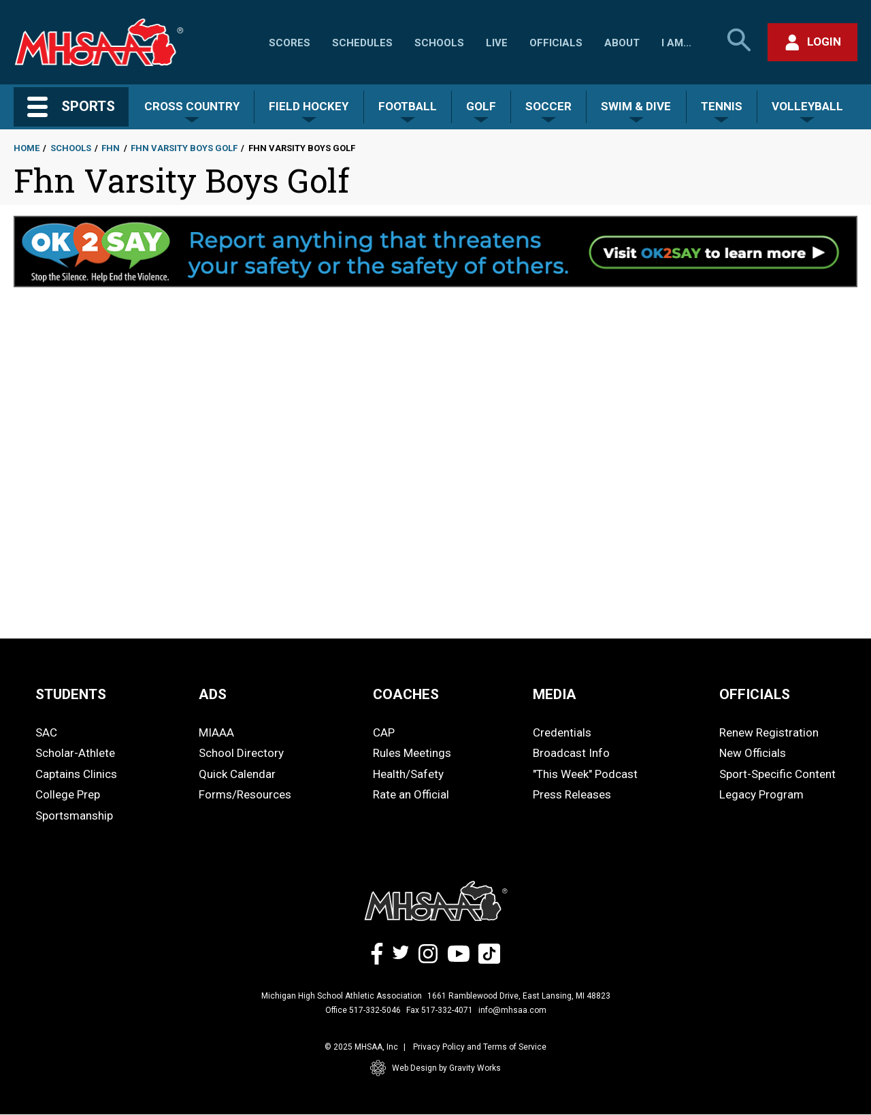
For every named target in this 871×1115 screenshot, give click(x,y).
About (622, 43)
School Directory (241, 753)
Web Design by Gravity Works (435, 1068)
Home (26, 148)
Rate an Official (411, 794)
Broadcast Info (571, 753)
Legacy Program (761, 794)
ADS (213, 694)
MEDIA (554, 694)
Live (497, 43)
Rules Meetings (412, 753)
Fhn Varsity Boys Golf (184, 148)
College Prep (67, 794)
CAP (384, 732)
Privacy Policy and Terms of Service (479, 1047)
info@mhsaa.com (512, 1010)
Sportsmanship (74, 815)
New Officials (752, 753)
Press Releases (572, 794)
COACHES (406, 694)
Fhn (110, 148)
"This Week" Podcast (585, 774)
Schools (439, 43)
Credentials (562, 732)
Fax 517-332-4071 (439, 1010)
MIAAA (216, 732)
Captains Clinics (76, 774)
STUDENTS (70, 694)
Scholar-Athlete (75, 753)
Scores (289, 43)
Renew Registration (769, 732)
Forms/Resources (245, 794)
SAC (46, 732)
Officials (555, 43)
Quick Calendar (237, 774)
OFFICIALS (754, 694)
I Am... (676, 43)
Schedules (362, 43)
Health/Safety (408, 774)
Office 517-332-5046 (363, 1010)
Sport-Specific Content (777, 774)
